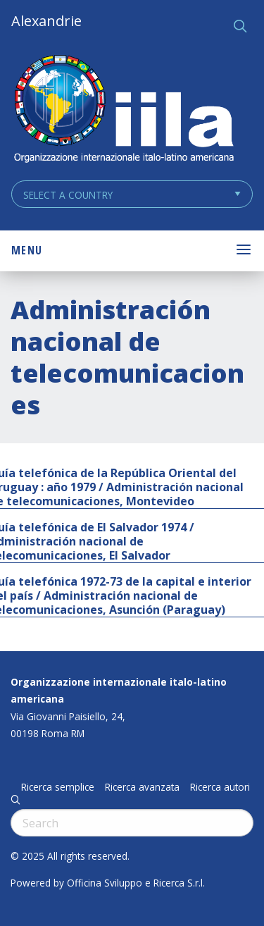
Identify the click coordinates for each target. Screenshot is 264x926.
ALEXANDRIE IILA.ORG (123, 110)
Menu (26, 250)
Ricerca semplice (57, 787)
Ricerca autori (220, 787)
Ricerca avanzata (142, 787)
